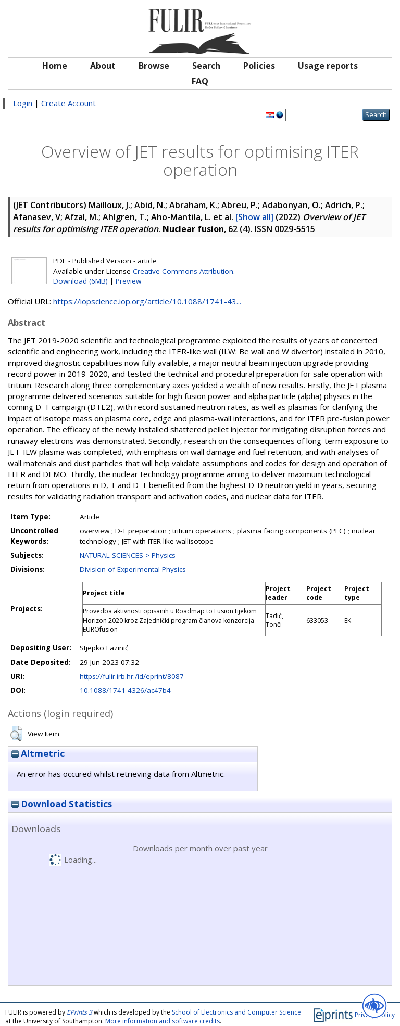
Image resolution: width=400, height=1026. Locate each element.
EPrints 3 (79, 1012)
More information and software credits (162, 1021)
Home (54, 65)
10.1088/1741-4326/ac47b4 (125, 690)
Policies (259, 65)
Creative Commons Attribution (183, 271)
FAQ (200, 81)
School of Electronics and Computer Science (236, 1012)
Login (22, 103)
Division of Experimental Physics (133, 569)
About (103, 65)
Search (206, 65)
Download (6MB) (80, 281)
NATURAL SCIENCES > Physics (128, 555)
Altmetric (38, 754)
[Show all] (254, 217)
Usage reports (328, 65)
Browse (154, 65)
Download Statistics (61, 804)
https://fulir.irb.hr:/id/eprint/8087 (132, 676)
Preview (128, 281)
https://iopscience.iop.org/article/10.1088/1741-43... (147, 301)
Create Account (68, 103)
